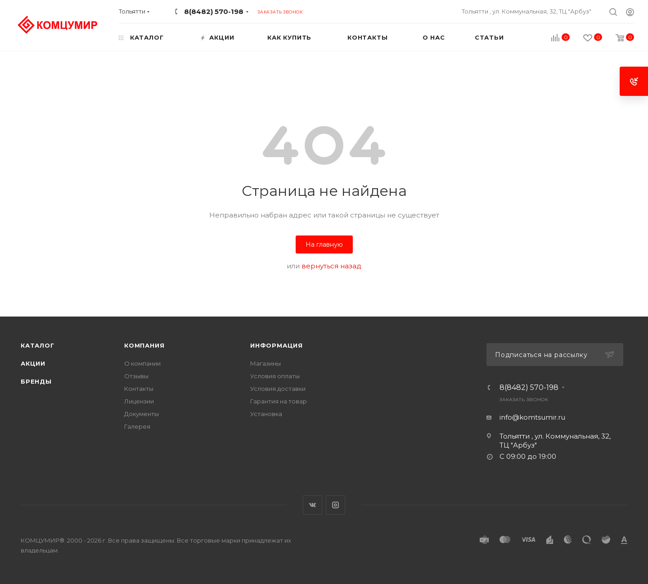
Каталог (37, 345)
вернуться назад (331, 266)
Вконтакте (312, 505)
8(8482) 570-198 (213, 11)
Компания (144, 345)
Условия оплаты (275, 376)
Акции (33, 363)
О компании (142, 363)
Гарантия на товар (278, 401)
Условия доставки (278, 388)
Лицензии (139, 401)
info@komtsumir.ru (532, 417)
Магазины (265, 363)
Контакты (138, 388)
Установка (266, 413)
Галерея (137, 426)
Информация (276, 345)
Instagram (335, 505)
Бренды (36, 381)
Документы (141, 413)
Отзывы (136, 376)
